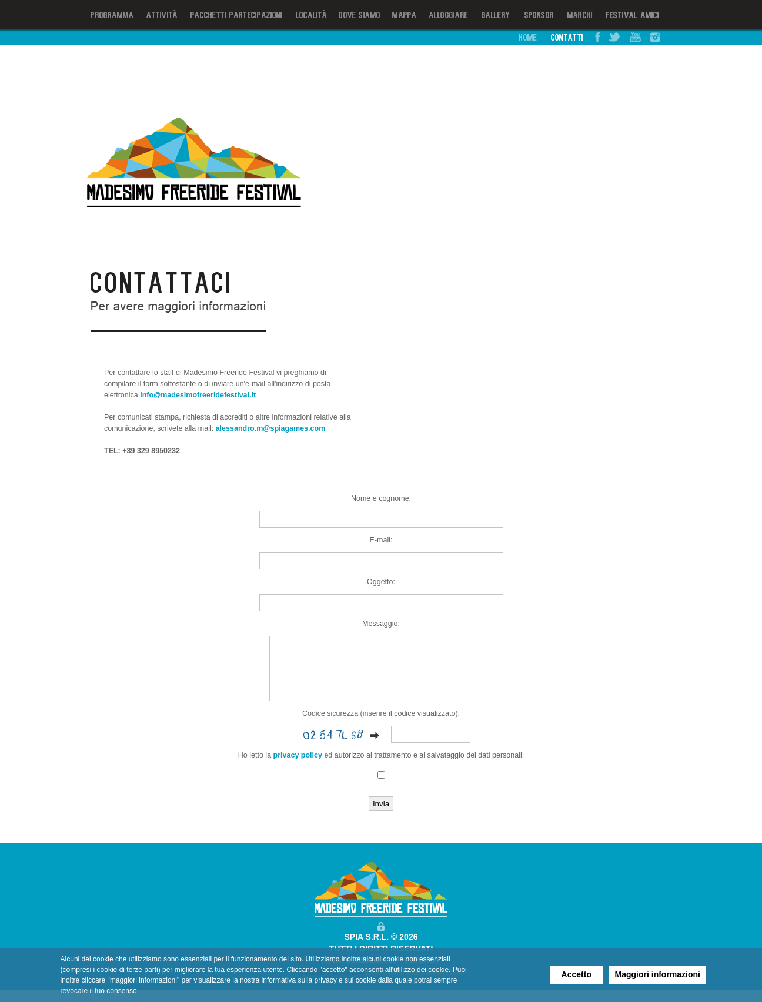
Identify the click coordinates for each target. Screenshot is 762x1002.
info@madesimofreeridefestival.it (198, 395)
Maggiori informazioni (657, 974)
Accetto (576, 974)
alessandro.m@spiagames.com (271, 428)
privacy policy (297, 767)
